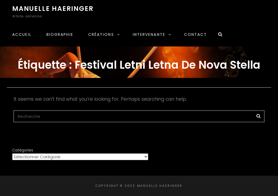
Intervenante (152, 34)
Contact (195, 34)
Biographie (59, 34)
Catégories (22, 150)
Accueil (21, 34)
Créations (104, 34)
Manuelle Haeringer (52, 8)
